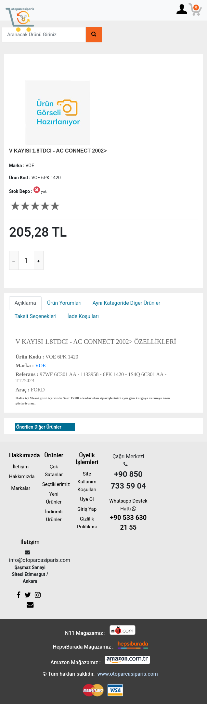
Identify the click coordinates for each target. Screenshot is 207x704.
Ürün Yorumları (64, 303)
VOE (40, 365)
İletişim (21, 467)
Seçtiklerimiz (56, 484)
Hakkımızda (22, 476)
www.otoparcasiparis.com (127, 674)
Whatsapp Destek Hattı (128, 515)
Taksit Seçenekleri (36, 316)
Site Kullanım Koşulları (86, 481)
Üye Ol (87, 499)
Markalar (20, 488)
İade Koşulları (83, 316)
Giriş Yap (87, 509)
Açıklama (25, 303)
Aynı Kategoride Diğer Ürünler (126, 303)
